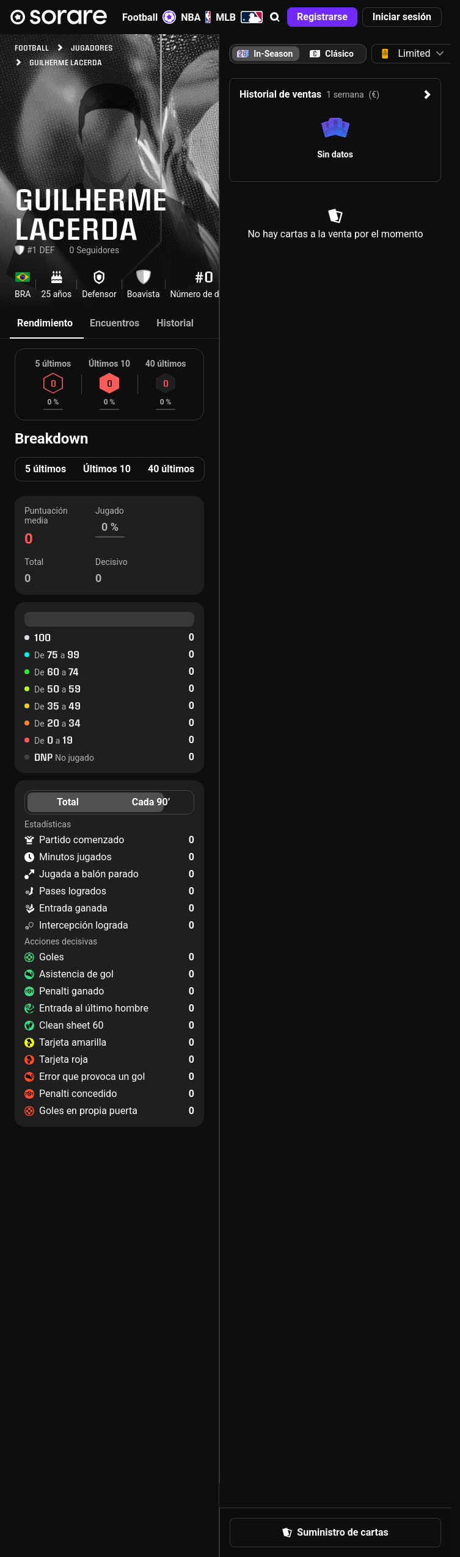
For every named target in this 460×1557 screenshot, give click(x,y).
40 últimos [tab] (171, 469)
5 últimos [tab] (45, 469)
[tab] (331, 53)
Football (149, 17)
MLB (239, 17)
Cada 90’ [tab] (151, 802)
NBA (196, 17)
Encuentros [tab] (114, 323)
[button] (275, 17)
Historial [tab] (175, 323)
